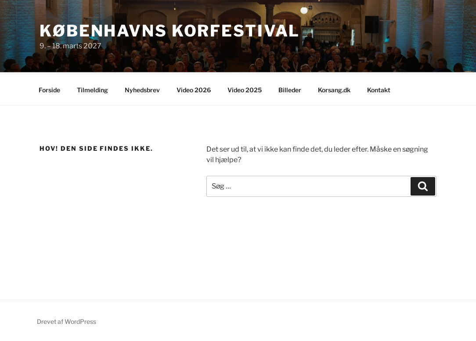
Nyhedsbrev (142, 88)
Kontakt (378, 88)
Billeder (289, 88)
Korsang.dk (334, 88)
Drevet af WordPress (66, 320)
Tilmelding (92, 88)
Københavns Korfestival (170, 30)
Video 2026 (194, 88)
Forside (49, 88)
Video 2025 (244, 88)
